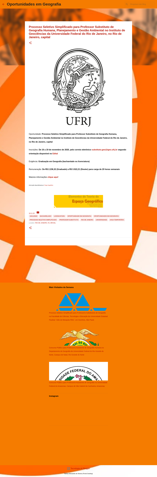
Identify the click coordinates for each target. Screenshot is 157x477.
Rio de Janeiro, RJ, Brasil (45, 223)
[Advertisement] (78, 263)
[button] (30, 43)
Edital (55, 154)
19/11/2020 (33, 216)
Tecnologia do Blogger (78, 468)
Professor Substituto (68, 220)
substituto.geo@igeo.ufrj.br (104, 150)
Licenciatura (59, 216)
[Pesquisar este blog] (142, 4)
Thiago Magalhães (48, 185)
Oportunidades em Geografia (34, 4)
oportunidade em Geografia (79, 216)
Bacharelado (45, 216)
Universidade (101, 220)
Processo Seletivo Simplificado (43, 220)
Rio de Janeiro (87, 220)
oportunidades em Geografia (106, 216)
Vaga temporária (117, 220)
